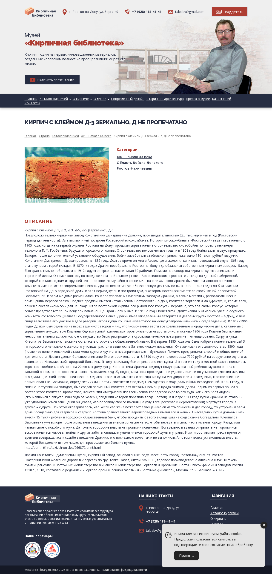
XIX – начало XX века (134, 156)
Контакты (32, 103)
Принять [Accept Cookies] (186, 555)
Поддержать (229, 12)
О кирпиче (81, 99)
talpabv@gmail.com (189, 11)
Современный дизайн (127, 99)
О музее (100, 99)
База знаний (221, 99)
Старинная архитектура (165, 99)
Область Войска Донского (140, 162)
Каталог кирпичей (54, 99)
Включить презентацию (52, 80)
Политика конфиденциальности (124, 570)
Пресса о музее (198, 99)
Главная (31, 99)
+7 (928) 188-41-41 (146, 11)
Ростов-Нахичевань (134, 168)
